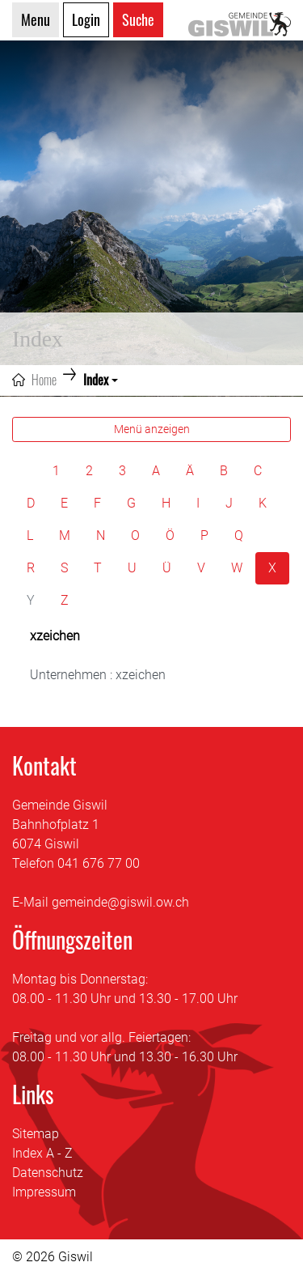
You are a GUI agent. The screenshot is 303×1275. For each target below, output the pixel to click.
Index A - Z (42, 1153)
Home (44, 379)
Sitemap (35, 1133)
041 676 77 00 (98, 863)
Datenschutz (47, 1172)
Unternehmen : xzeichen (98, 674)
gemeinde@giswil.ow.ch (120, 902)
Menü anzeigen (152, 429)
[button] (100, 379)
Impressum (44, 1192)
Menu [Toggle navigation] (35, 19)
